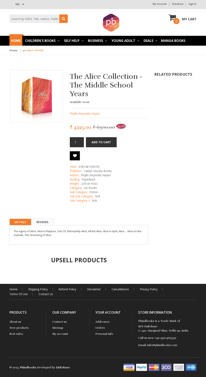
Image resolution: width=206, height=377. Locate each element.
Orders (100, 328)
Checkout (177, 4)
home (13, 289)
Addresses (102, 321)
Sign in (192, 4)
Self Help (73, 40)
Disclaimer (94, 289)
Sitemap (57, 328)
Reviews (42, 222)
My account (60, 334)
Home (16, 40)
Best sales (16, 334)
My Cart (183, 17)
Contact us (59, 321)
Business (97, 40)
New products (19, 328)
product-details (33, 50)
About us (15, 321)
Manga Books (173, 40)
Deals (150, 40)
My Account (160, 4)
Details (20, 222)
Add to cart (101, 142)
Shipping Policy (38, 289)
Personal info (104, 334)
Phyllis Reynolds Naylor (85, 113)
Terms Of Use (18, 294)
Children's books (42, 40)
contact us (46, 294)
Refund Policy (67, 289)
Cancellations (120, 289)
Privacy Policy (149, 289)
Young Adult (125, 40)
